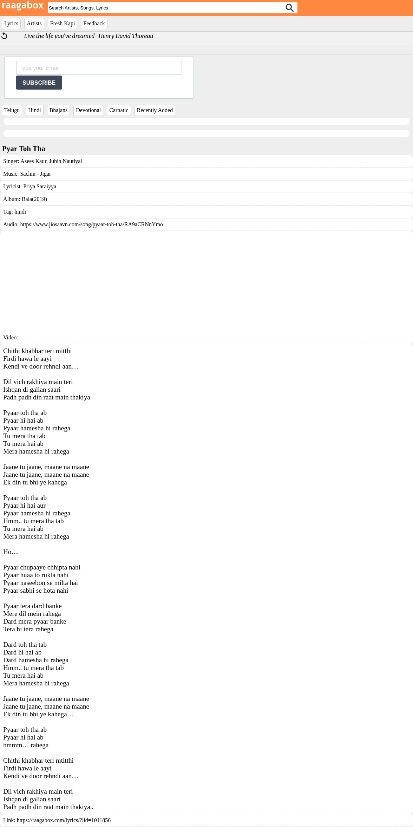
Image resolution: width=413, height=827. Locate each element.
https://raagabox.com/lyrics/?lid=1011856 (64, 820)
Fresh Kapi (62, 23)
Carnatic (118, 110)
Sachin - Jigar (35, 174)
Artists (34, 23)
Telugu (12, 110)
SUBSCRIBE (38, 83)
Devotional (88, 110)
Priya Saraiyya (39, 186)
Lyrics (11, 23)
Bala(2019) (34, 199)
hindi (20, 212)
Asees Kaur (33, 161)
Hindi (34, 110)
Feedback (94, 23)
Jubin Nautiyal (65, 161)
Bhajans (59, 110)
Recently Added (155, 110)
